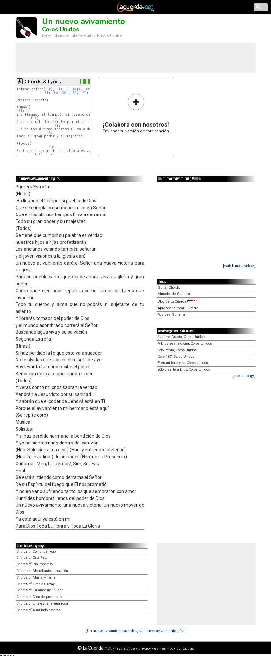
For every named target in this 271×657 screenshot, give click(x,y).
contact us (185, 648)
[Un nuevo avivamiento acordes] (112, 630)
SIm (48, 89)
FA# (75, 93)
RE (56, 118)
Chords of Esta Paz (32, 558)
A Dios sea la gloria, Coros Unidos (185, 343)
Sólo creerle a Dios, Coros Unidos (184, 369)
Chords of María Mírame (36, 577)
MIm (57, 125)
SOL (65, 93)
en (164, 648)
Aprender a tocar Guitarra (178, 308)
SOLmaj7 (73, 89)
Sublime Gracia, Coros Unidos (181, 337)
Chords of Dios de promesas (39, 597)
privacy (144, 648)
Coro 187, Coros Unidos (176, 357)
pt (171, 648)
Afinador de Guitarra (174, 294)
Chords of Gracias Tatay (36, 584)
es (156, 648)
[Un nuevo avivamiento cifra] (162, 630)
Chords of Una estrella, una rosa (42, 603)
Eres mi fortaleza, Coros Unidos (183, 363)
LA (56, 93)
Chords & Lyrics (42, 81)
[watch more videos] (239, 265)
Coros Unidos (60, 29)
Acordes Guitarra (171, 314)
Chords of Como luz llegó (36, 551)
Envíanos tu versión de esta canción (136, 113)
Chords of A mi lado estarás (39, 610)
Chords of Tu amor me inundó (40, 590)
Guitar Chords (169, 287)
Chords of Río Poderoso (35, 564)
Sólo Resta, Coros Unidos (177, 350)
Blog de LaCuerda (178, 302)
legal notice (125, 648)
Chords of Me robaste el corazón (42, 571)
